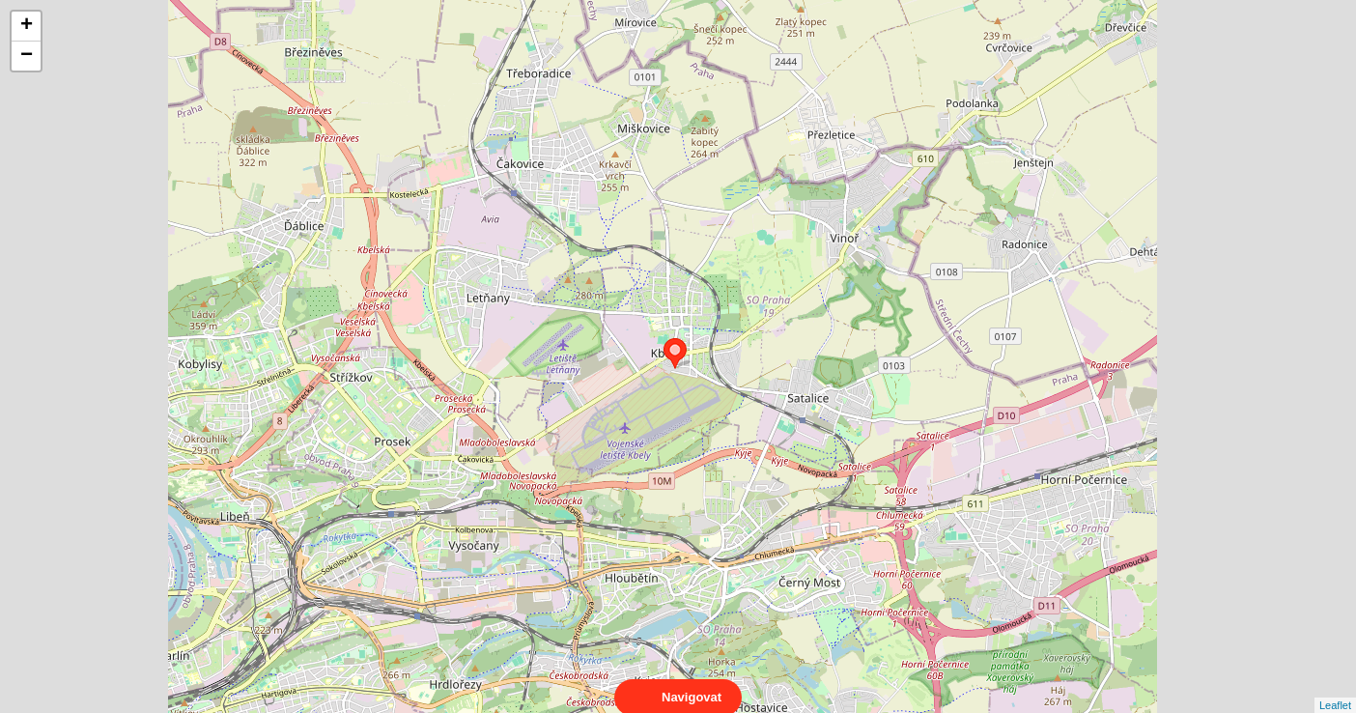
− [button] (26, 56)
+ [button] (26, 26)
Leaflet (1335, 688)
